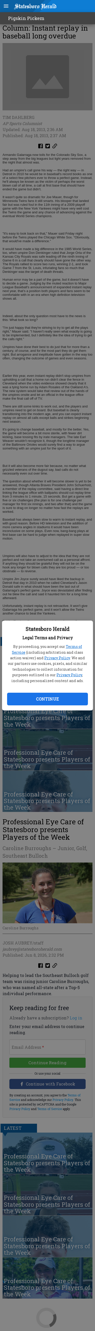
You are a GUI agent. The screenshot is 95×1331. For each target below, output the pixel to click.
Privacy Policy (57, 658)
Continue (47, 699)
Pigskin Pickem (26, 18)
